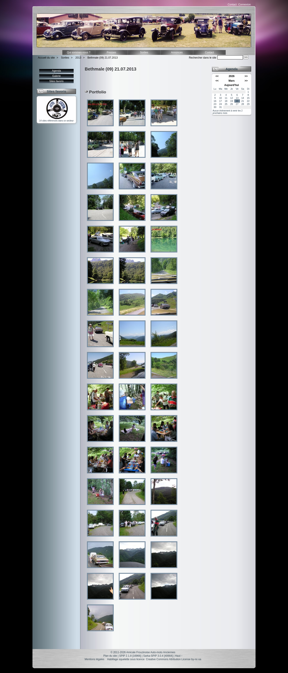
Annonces (177, 52)
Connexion (244, 4)
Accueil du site (46, 57)
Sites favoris (56, 81)
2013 (78, 57)
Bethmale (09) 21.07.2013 (103, 57)
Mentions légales (94, 659)
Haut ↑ (179, 655)
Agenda (56, 70)
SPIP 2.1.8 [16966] (130, 655)
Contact (232, 4)
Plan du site (110, 655)
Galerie (56, 75)
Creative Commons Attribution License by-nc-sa (173, 659)
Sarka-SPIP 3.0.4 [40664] (158, 655)
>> (246, 76)
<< (217, 76)
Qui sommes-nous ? (78, 52)
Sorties (144, 52)
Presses (111, 52)
